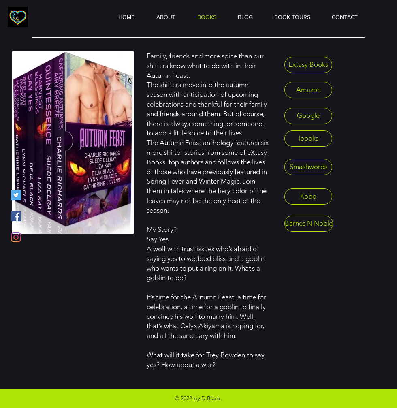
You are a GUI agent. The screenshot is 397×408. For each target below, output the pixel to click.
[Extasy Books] (308, 65)
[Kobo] (308, 196)
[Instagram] (16, 237)
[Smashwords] (308, 167)
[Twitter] (16, 195)
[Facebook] (16, 216)
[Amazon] (308, 90)
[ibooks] (308, 138)
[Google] (308, 116)
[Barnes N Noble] (308, 224)
